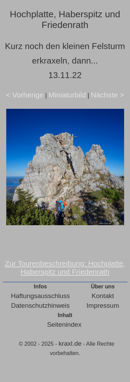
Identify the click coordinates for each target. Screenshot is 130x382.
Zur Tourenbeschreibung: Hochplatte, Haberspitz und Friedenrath (65, 267)
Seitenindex (64, 324)
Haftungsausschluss (40, 295)
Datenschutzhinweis (40, 305)
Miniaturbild (67, 95)
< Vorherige (25, 95)
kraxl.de (70, 343)
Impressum (103, 305)
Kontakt (103, 295)
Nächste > (107, 95)
